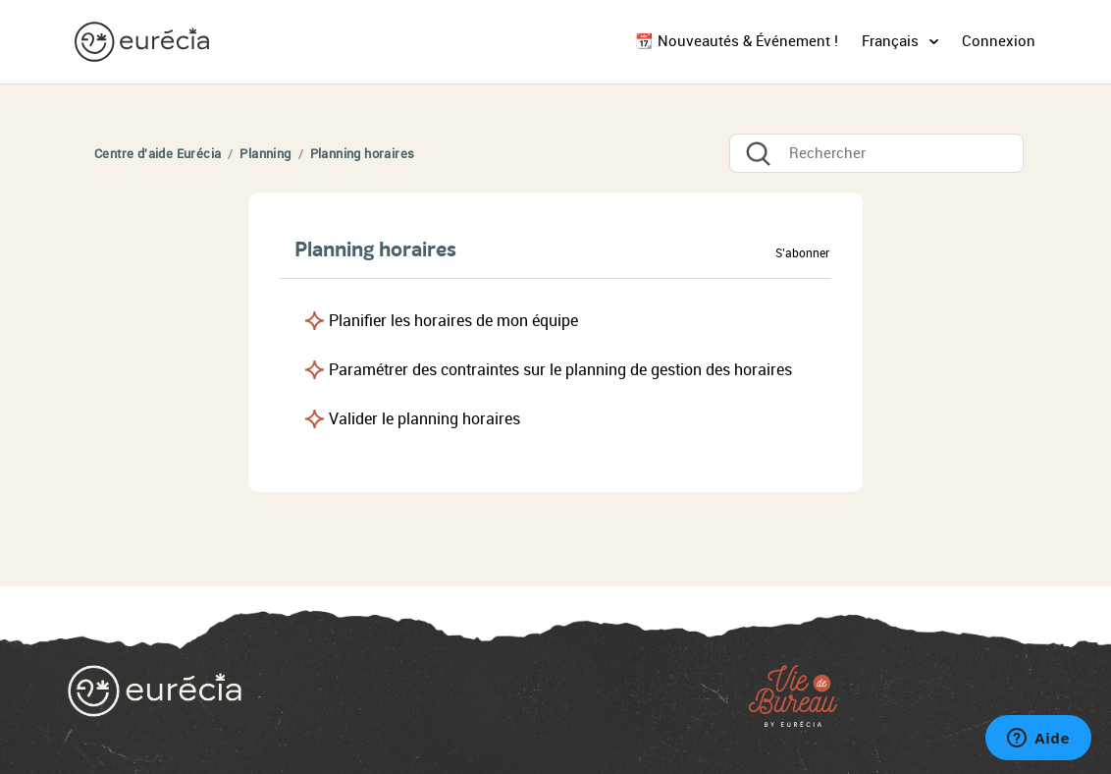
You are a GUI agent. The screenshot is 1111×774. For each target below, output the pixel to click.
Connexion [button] (998, 41)
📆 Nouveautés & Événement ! (736, 41)
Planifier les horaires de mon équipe (453, 320)
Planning (265, 153)
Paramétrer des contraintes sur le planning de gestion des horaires (560, 369)
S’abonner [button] (802, 253)
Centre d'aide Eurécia (157, 153)
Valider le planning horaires (424, 419)
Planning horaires (362, 153)
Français (892, 41)
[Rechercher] (876, 153)
